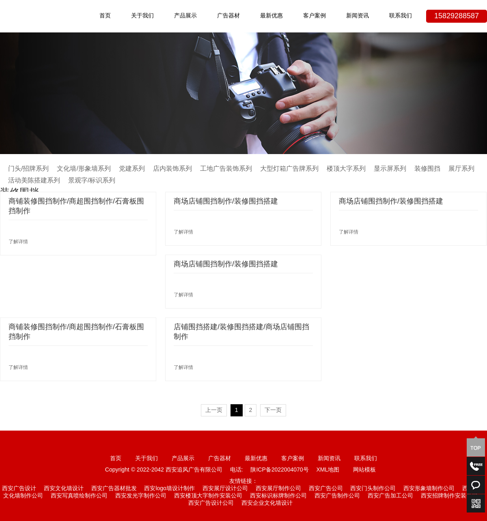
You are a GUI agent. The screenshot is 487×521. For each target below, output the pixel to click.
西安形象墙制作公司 (429, 489)
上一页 (213, 410)
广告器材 (228, 16)
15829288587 (456, 16)
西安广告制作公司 (337, 496)
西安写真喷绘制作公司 (79, 496)
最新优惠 (271, 16)
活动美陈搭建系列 (34, 180)
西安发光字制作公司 (140, 496)
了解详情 (18, 241)
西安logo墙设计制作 (169, 489)
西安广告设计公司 (211, 503)
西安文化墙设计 (64, 489)
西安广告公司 (326, 489)
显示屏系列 (390, 168)
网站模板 (364, 470)
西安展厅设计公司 (225, 489)
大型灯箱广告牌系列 (289, 168)
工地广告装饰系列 (226, 168)
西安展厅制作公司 (278, 489)
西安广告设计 (19, 489)
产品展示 (185, 16)
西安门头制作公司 (373, 489)
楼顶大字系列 (346, 168)
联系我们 (400, 16)
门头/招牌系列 (28, 168)
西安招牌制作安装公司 (449, 496)
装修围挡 (427, 168)
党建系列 (132, 168)
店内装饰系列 (172, 168)
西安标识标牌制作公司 (278, 496)
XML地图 (327, 470)
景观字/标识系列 (91, 180)
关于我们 (142, 16)
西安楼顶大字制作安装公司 (208, 496)
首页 (105, 16)
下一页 (273, 410)
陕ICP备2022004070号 (279, 470)
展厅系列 (461, 168)
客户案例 (314, 16)
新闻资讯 (357, 16)
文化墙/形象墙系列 (83, 168)
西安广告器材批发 (114, 489)
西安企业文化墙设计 (267, 503)
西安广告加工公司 (390, 496)
